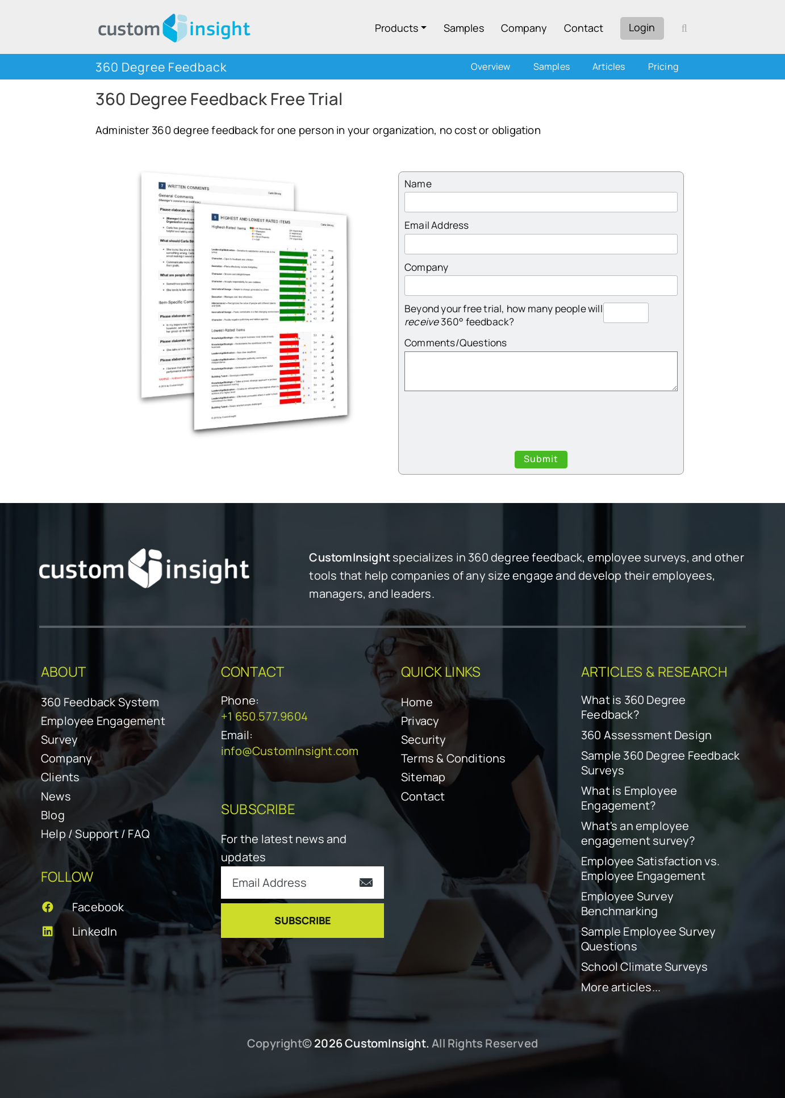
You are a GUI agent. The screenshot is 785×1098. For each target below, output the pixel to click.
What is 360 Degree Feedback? (633, 707)
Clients (60, 777)
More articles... (621, 987)
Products (396, 28)
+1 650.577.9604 (264, 716)
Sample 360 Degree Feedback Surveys (660, 763)
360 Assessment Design (646, 735)
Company (524, 28)
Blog (53, 815)
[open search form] (684, 27)
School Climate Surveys (644, 966)
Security (423, 739)
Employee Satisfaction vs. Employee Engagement (650, 868)
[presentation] (541, 423)
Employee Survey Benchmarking (627, 904)
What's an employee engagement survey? (638, 833)
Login (642, 27)
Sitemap (423, 777)
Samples (464, 28)
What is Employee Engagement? (629, 798)
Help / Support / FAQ (95, 833)
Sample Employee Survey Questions (648, 939)
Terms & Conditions (453, 758)
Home (417, 702)
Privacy (420, 720)
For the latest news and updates (284, 848)
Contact (583, 28)
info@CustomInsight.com (289, 750)
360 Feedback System (100, 702)
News (56, 796)
